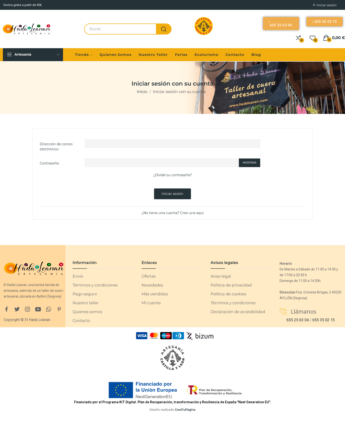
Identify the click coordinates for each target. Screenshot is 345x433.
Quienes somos (87, 312)
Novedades (152, 285)
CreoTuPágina (185, 409)
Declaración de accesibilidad (238, 312)
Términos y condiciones (95, 285)
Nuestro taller (85, 303)
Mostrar (249, 162)
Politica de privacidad (231, 285)
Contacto (81, 320)
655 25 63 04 (298, 320)
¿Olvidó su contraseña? (172, 175)
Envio (78, 276)
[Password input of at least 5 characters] (162, 162)
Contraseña (49, 163)
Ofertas (148, 276)
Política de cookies (228, 294)
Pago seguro (85, 294)
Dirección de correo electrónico (56, 146)
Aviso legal (221, 276)
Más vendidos (155, 294)
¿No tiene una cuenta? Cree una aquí (172, 213)
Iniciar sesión (173, 194)
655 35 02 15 (323, 320)
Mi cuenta (151, 303)
